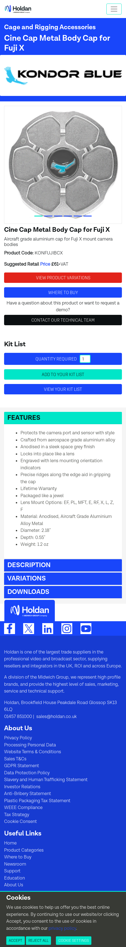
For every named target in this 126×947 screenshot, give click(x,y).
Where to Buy (17, 857)
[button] (63, 418)
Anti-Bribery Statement (27, 794)
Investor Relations (22, 787)
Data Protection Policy (27, 773)
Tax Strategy (16, 815)
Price (45, 264)
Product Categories (24, 850)
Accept (15, 940)
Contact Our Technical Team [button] (63, 320)
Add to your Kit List (63, 374)
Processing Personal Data (30, 745)
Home (10, 843)
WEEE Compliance (23, 808)
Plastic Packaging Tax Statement (37, 801)
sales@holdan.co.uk (56, 717)
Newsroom (15, 864)
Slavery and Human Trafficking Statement (46, 780)
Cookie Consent (20, 822)
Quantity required (63, 359)
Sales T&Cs (15, 759)
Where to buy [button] (63, 292)
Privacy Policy (18, 738)
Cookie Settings (73, 940)
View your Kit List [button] (63, 389)
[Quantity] (85, 359)
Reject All (38, 940)
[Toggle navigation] (114, 9)
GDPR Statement (21, 766)
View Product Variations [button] (63, 277)
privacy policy (62, 928)
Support (12, 871)
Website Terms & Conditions (32, 752)
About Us (13, 885)
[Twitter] (28, 628)
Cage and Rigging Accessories (50, 27)
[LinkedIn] (47, 628)
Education (14, 878)
